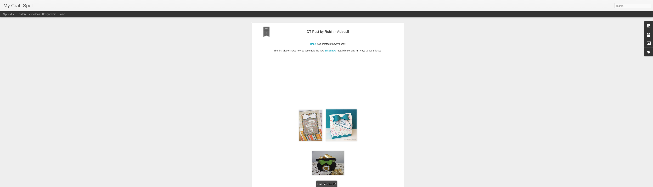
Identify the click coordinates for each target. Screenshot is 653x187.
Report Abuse (347, 185)
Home (62, 14)
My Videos (34, 14)
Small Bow (330, 33)
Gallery (22, 14)
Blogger (337, 185)
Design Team (49, 14)
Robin (313, 26)
